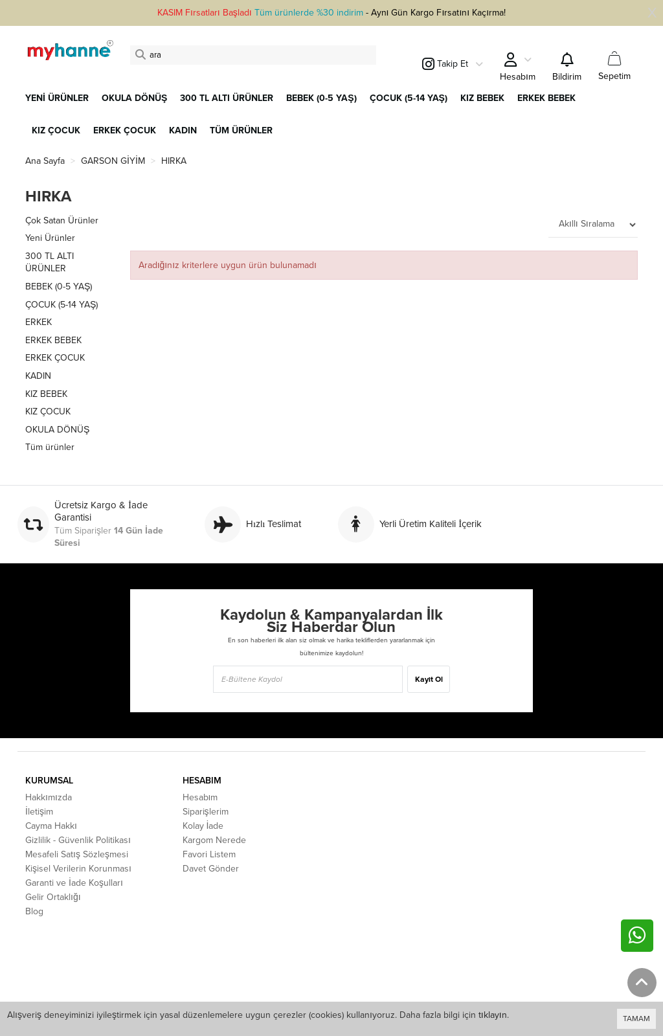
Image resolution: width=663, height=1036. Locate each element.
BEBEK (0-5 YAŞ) (58, 286)
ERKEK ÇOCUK (55, 358)
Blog (34, 911)
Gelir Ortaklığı (53, 897)
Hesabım (200, 797)
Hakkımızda (48, 797)
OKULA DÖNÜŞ (57, 429)
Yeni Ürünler (50, 238)
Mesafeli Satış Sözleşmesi (76, 854)
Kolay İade (203, 826)
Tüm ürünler (49, 447)
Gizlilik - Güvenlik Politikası (78, 840)
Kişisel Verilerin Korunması (78, 868)
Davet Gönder (211, 868)
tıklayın (492, 1015)
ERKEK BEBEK (53, 340)
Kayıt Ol (429, 679)
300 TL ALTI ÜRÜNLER (49, 262)
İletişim (39, 811)
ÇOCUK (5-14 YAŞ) (61, 304)
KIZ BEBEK (46, 394)
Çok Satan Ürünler (61, 220)
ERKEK (38, 322)
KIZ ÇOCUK (48, 411)
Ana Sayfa (45, 161)
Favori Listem (209, 854)
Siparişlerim (206, 811)
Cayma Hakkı (51, 826)
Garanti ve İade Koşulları (74, 883)
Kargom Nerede (214, 840)
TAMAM (636, 1018)
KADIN (38, 376)
